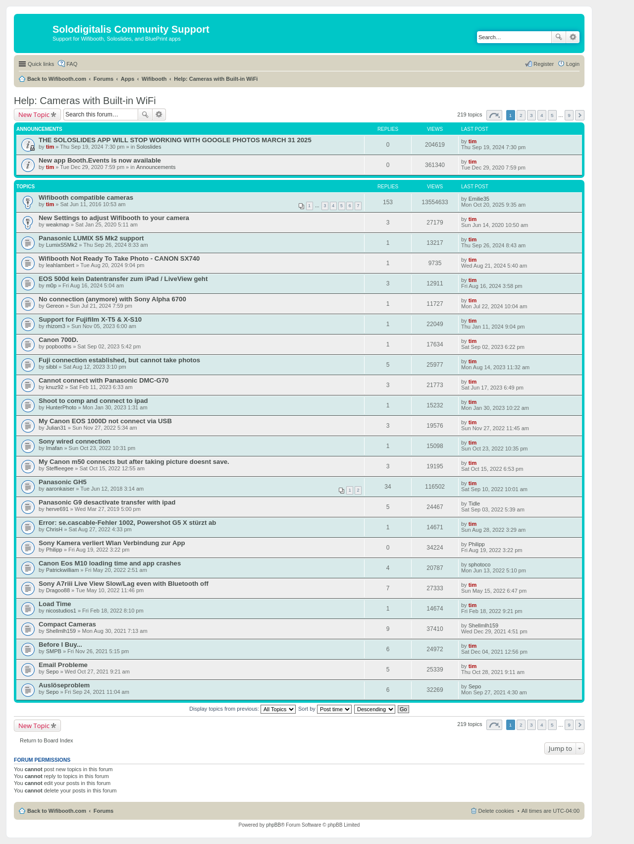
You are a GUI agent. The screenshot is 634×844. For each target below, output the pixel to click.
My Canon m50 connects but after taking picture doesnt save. (134, 461)
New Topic (34, 114)
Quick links (41, 64)
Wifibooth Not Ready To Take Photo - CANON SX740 (119, 258)
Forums (103, 79)
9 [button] (569, 115)
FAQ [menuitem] (71, 64)
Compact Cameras (67, 624)
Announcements (156, 167)
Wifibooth (154, 79)
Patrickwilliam (62, 570)
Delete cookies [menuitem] (496, 811)
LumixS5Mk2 (62, 245)
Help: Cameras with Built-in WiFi (216, 79)
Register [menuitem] (543, 64)
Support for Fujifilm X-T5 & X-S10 (90, 319)
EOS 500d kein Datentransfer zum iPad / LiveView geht (123, 278)
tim (50, 147)
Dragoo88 (58, 590)
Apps (128, 79)
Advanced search (573, 37)
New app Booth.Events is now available (100, 160)
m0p (51, 285)
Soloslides (148, 147)
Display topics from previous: (242, 709)
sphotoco (480, 564)
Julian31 (56, 428)
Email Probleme (63, 665)
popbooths (58, 346)
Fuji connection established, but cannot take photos (119, 360)
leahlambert (60, 265)
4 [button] (541, 115)
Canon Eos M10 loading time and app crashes (110, 563)
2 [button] (521, 115)
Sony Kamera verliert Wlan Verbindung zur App (112, 543)
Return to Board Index (46, 740)
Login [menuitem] (573, 64)
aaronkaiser (60, 489)
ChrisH (54, 529)
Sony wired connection (74, 441)
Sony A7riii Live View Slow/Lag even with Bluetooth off (124, 583)
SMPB (53, 651)
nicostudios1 (61, 611)
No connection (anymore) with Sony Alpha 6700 (112, 299)
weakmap (57, 224)
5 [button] (552, 115)
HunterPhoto (61, 407)
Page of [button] (494, 115)
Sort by (325, 709)
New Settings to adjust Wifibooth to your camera (114, 218)
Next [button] (579, 115)
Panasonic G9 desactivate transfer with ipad (107, 502)
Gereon (55, 306)
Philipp (54, 550)
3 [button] (531, 115)
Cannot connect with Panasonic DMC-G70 (103, 380)
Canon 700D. (58, 339)
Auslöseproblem (64, 685)
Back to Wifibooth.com (56, 79)
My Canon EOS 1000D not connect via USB (105, 421)
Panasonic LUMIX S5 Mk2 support (91, 238)
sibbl (51, 367)
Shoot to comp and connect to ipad (93, 400)
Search (558, 37)
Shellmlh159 (61, 631)
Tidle (474, 503)
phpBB (273, 825)
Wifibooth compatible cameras (86, 197)
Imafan (54, 448)
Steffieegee (59, 468)
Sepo (52, 672)
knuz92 (54, 387)
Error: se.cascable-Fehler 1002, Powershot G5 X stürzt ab (127, 522)
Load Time (55, 604)
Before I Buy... (60, 644)
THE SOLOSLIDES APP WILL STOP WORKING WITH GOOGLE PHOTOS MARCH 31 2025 (175, 140)
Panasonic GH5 (63, 482)
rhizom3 (55, 326)
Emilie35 (479, 199)
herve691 (57, 509)
